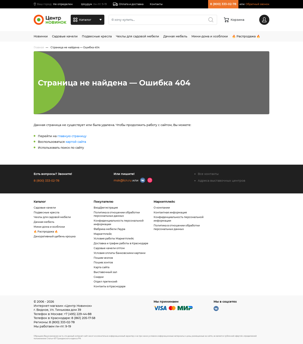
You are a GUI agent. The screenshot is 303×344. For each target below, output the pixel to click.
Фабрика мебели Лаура (109, 229)
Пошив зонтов (103, 262)
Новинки (41, 36)
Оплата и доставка (128, 4)
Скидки (99, 276)
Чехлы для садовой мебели (137, 36)
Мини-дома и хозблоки (209, 36)
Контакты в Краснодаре (110, 286)
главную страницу (71, 136)
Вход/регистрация (106, 207)
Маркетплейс (103, 233)
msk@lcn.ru (123, 180)
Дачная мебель (175, 36)
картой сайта (76, 142)
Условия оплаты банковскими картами (119, 253)
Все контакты (208, 174)
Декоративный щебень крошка (55, 236)
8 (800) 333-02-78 (223, 4)
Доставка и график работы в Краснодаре (121, 243)
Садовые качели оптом (109, 248)
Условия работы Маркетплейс (114, 238)
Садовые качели (65, 36)
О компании (162, 207)
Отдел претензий (105, 281)
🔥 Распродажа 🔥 (246, 36)
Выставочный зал (105, 272)
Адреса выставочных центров (221, 181)
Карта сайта (101, 267)
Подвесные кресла (97, 36)
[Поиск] (163, 20)
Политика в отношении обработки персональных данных (117, 214)
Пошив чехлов (103, 257)
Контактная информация (170, 212)
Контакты (156, 4)
